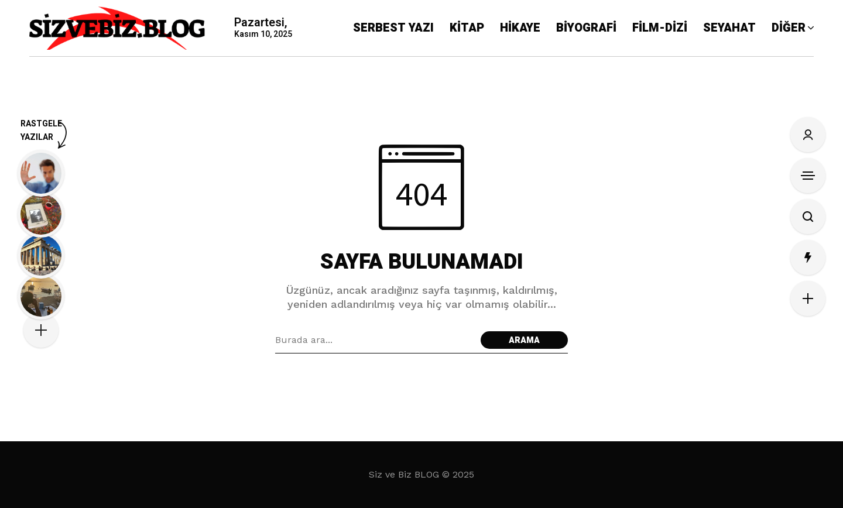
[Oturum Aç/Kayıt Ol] (807, 134)
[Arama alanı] (375, 340)
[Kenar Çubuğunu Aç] (807, 175)
